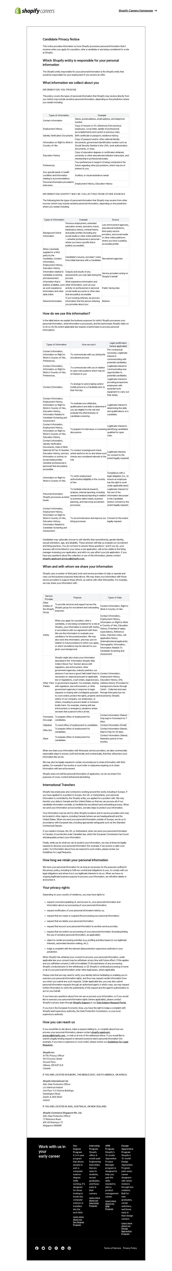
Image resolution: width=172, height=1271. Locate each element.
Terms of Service (112, 1248)
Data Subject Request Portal (111, 1002)
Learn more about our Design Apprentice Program (126, 1228)
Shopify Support (81, 1002)
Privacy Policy (130, 1248)
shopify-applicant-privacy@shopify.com (64, 558)
